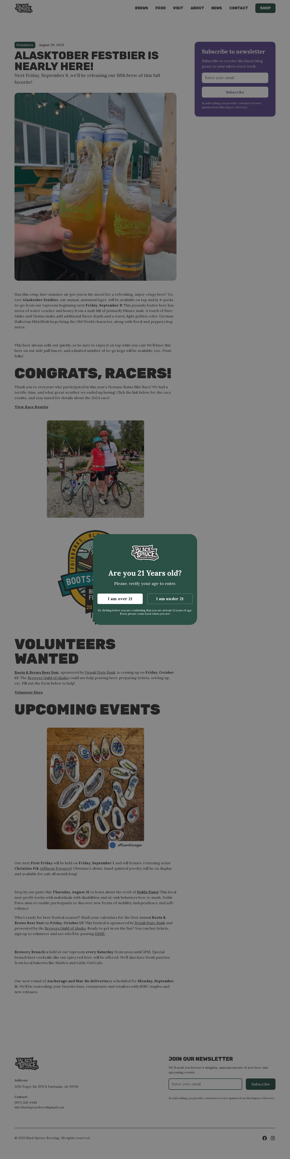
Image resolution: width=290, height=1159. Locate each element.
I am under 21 (170, 598)
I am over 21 (120, 598)
